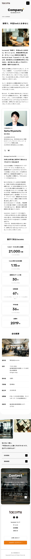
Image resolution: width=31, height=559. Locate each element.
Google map (14, 372)
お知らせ (15, 530)
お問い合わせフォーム (18, 496)
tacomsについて (15, 522)
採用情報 (15, 528)
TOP (3, 16)
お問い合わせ (15, 538)
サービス (15, 525)
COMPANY (7, 16)
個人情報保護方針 (15, 552)
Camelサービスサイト (15, 542)
